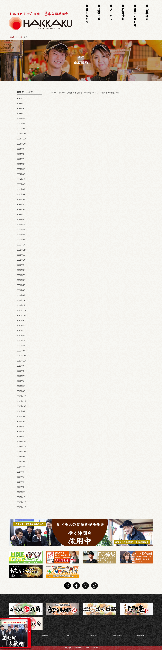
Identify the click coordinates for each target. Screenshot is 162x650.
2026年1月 (21, 98)
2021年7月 (21, 275)
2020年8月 (21, 326)
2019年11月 (21, 361)
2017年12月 (21, 442)
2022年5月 (21, 225)
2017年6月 (21, 472)
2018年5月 (21, 427)
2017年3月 (21, 487)
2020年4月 (21, 346)
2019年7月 (21, 376)
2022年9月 (21, 209)
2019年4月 (21, 386)
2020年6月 (21, 336)
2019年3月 (21, 391)
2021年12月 (21, 250)
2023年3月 (21, 204)
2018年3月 (21, 431)
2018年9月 (21, 411)
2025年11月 (21, 104)
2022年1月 (21, 245)
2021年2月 (21, 300)
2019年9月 (21, 366)
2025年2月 (21, 129)
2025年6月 (21, 119)
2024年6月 (21, 164)
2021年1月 (21, 305)
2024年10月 (21, 144)
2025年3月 (21, 124)
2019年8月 (21, 371)
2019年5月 (21, 381)
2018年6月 (21, 421)
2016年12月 (21, 502)
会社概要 (141, 635)
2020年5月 (21, 341)
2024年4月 (21, 169)
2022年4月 (21, 230)
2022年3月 (21, 235)
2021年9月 (21, 265)
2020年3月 (21, 351)
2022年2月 (21, 240)
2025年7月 (21, 114)
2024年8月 (21, 154)
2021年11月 (21, 255)
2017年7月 (21, 467)
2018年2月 (21, 437)
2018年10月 (21, 406)
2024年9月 (21, 149)
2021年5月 (21, 285)
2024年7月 (21, 159)
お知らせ (93, 635)
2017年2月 (21, 492)
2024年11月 (21, 139)
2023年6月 (21, 194)
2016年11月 (21, 507)
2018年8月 (21, 416)
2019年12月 (21, 356)
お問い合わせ (117, 635)
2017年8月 (21, 462)
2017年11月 (21, 447)
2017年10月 (21, 452)
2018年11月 (21, 401)
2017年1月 (21, 497)
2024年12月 (21, 134)
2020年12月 (21, 310)
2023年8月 (21, 189)
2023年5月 (21, 199)
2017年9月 (21, 457)
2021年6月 (21, 280)
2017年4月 (21, 482)
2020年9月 (21, 321)
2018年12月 (21, 396)
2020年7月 (21, 331)
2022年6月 (21, 220)
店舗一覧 (45, 635)
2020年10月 (21, 315)
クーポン (69, 635)
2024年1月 (21, 179)
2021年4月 (21, 290)
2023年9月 (21, 184)
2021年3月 (21, 295)
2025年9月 (21, 108)
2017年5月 (21, 477)
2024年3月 (21, 174)
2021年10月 (21, 260)
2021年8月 (21, 270)
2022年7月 (21, 215)
